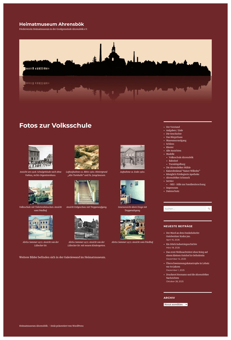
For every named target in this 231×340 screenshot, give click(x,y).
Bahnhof (173, 160)
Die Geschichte (174, 133)
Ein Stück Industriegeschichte (181, 244)
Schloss (170, 144)
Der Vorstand (173, 127)
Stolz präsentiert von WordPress (67, 326)
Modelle (170, 154)
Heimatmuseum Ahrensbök (51, 24)
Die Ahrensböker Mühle (178, 167)
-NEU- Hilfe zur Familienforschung (187, 184)
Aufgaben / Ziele (174, 130)
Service (170, 181)
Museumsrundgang (176, 140)
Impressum (172, 187)
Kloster (170, 147)
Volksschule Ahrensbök (181, 157)
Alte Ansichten (173, 150)
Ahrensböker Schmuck (178, 177)
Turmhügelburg (177, 164)
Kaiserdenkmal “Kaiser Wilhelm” (183, 171)
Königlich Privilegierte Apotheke (182, 174)
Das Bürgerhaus (174, 137)
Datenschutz (172, 191)
